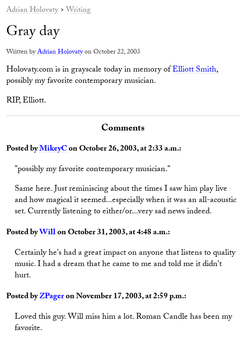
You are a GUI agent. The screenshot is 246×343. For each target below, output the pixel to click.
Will (47, 233)
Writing (78, 10)
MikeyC (53, 149)
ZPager (51, 297)
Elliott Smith (194, 70)
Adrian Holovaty (32, 10)
